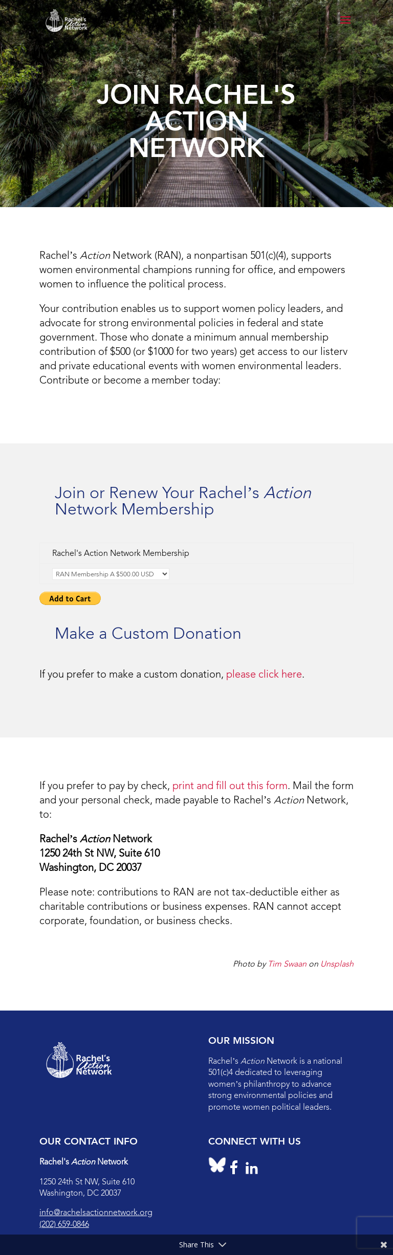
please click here (264, 674)
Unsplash (337, 964)
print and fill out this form (230, 785)
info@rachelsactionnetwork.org (95, 1212)
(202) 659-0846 (64, 1224)
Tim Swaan (287, 964)
